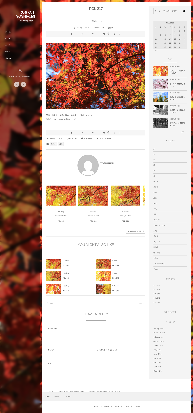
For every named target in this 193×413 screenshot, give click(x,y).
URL (50, 363)
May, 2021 (157, 358)
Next (142, 303)
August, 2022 (158, 345)
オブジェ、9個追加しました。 (178, 124)
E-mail (99, 350)
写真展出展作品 (159, 264)
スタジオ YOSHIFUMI (25, 14)
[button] (20, 70)
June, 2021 (157, 354)
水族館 (155, 258)
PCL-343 (125, 224)
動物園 (155, 247)
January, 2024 (158, 341)
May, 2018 (157, 362)
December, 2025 (159, 333)
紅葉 (60, 144)
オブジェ (156, 242)
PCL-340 (115, 293)
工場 (155, 231)
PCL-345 (61, 224)
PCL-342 (115, 281)
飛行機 (155, 187)
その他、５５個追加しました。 (177, 111)
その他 (155, 269)
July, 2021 (157, 350)
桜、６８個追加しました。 (177, 85)
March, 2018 (157, 371)
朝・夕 (155, 181)
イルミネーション (160, 225)
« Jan (155, 51)
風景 (155, 214)
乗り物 (155, 236)
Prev (49, 303)
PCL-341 (66, 293)
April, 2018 (157, 367)
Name (50, 350)
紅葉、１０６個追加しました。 (177, 72)
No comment (87, 139)
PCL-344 (93, 224)
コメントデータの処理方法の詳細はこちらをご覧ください (103, 391)
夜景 (155, 209)
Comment (52, 329)
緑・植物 (156, 253)
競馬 (155, 192)
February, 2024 (158, 337)
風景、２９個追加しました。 (177, 98)
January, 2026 (158, 329)
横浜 (155, 203)
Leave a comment (105, 139)
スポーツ (156, 220)
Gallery (95, 21)
